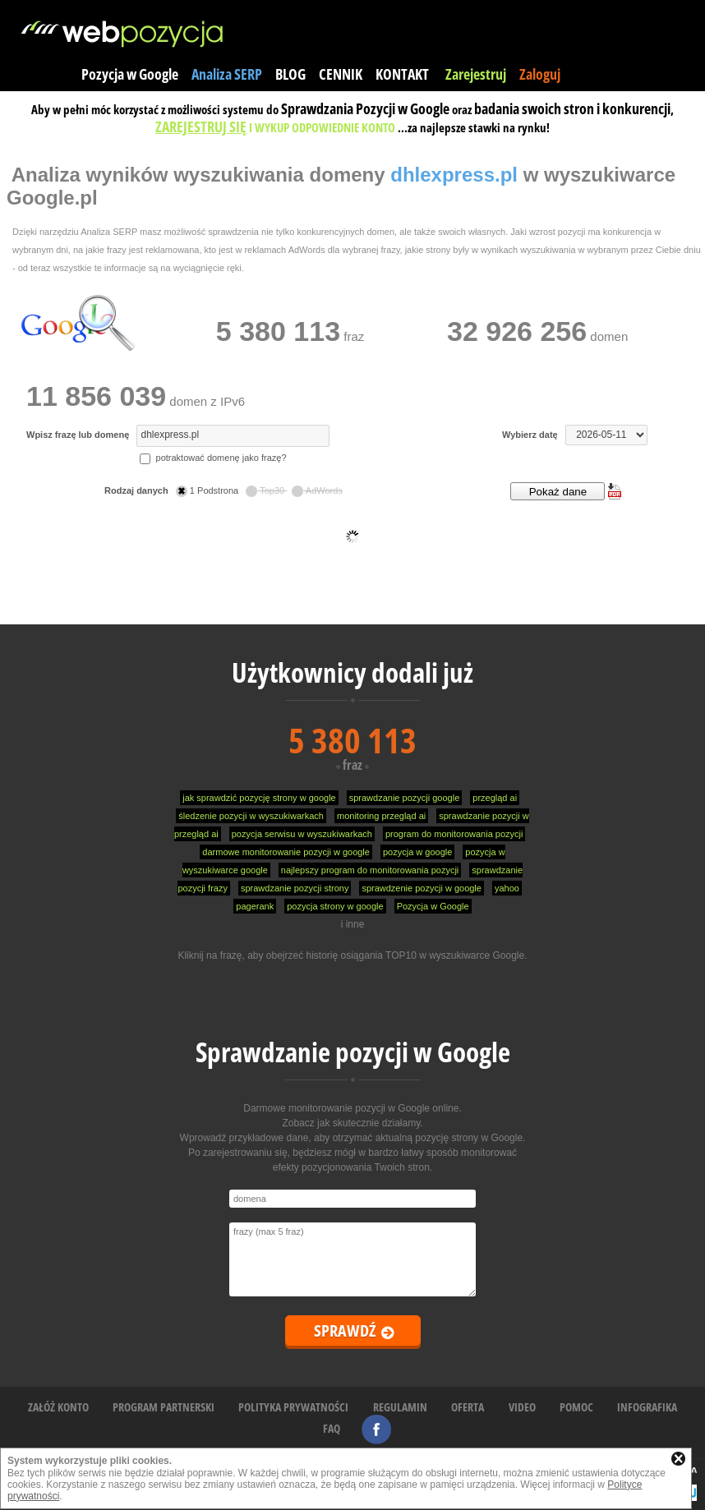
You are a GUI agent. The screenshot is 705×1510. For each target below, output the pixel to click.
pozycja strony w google (335, 906)
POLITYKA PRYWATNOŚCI (293, 1407)
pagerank (255, 906)
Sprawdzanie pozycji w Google (353, 1052)
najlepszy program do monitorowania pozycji (369, 870)
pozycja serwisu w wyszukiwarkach (302, 834)
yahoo (507, 888)
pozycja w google (417, 852)
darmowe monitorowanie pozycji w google (286, 852)
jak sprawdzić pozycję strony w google (258, 798)
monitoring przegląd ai (381, 816)
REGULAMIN (400, 1407)
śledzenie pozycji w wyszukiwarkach (251, 816)
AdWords (317, 490)
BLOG (290, 74)
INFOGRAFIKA (647, 1407)
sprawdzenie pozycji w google (422, 888)
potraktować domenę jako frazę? (213, 458)
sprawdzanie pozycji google (404, 798)
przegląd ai (494, 798)
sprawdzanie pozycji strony (294, 888)
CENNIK (340, 74)
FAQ (331, 1428)
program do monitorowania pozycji (454, 834)
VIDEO (522, 1407)
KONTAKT (402, 74)
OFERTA (467, 1407)
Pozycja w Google (129, 74)
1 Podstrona (208, 490)
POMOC (576, 1407)
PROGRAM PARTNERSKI (163, 1407)
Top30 (266, 490)
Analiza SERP (226, 74)
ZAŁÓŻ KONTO (58, 1407)
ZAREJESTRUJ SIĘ (201, 126)
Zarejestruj (475, 74)
